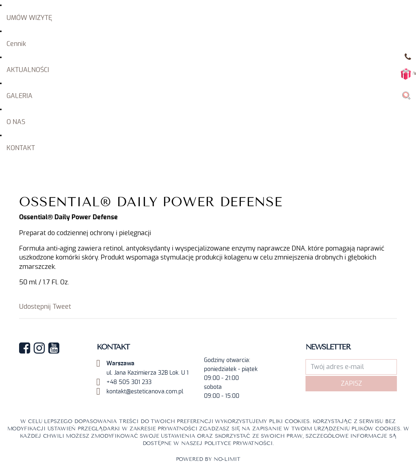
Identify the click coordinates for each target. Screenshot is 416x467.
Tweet (62, 306)
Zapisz (351, 383)
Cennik (16, 44)
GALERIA (19, 96)
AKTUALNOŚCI (27, 70)
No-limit (227, 459)
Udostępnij (35, 306)
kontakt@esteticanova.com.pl (144, 392)
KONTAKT (20, 148)
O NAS (15, 122)
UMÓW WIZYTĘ (29, 18)
